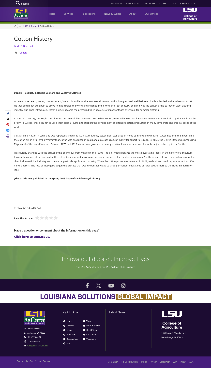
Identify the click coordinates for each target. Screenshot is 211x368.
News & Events (114, 13)
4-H (66, 343)
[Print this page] (8, 136)
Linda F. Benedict (23, 46)
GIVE (173, 3)
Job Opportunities (129, 361)
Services (70, 13)
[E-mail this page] (8, 130)
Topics (53, 13)
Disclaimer (165, 361)
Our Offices (153, 13)
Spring (34, 26)
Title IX (183, 361)
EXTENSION (132, 3)
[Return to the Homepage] (15, 26)
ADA (191, 361)
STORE (162, 3)
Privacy (153, 361)
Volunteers (89, 339)
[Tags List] (21, 52)
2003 (25, 26)
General (23, 52)
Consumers (90, 334)
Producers (69, 334)
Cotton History (47, 26)
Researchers (70, 339)
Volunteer (113, 361)
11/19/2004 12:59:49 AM (27, 207)
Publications (90, 13)
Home (67, 321)
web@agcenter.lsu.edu (37, 345)
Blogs (144, 361)
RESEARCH (116, 3)
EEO (175, 361)
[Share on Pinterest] (8, 124)
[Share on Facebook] (8, 113)
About (134, 13)
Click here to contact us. (32, 237)
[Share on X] (8, 119)
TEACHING (149, 3)
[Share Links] (8, 124)
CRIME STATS (187, 3)
